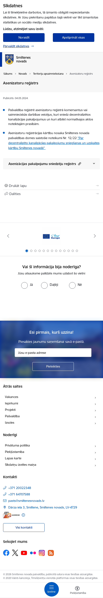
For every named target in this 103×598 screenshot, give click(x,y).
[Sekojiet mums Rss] (51, 553)
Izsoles (9, 423)
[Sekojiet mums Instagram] (42, 553)
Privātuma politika (17, 445)
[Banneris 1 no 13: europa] (51, 236)
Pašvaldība (12, 416)
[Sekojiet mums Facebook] (6, 553)
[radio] (27, 284)
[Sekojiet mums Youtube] (24, 552)
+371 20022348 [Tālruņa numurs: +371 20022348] (19, 488)
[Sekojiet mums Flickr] (33, 552)
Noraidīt (23, 37)
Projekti (10, 410)
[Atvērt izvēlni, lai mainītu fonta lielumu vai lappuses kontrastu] (77, 591)
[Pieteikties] (53, 366)
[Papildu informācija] (23, 515)
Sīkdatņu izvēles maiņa (20, 465)
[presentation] (51, 304)
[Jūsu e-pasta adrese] (53, 352)
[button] (79, 163)
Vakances (11, 397)
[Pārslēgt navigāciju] (51, 589)
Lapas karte (13, 458)
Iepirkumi (11, 403)
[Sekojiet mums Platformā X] (15, 553)
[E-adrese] (11, 515)
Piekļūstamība (14, 452)
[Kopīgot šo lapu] (51, 194)
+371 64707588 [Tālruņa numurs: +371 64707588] (19, 494)
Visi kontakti (24, 527)
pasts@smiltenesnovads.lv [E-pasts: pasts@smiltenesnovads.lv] (26, 501)
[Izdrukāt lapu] (51, 186)
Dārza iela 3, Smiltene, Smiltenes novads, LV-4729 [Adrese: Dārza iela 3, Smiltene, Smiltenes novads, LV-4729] (42, 507)
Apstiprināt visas (73, 37)
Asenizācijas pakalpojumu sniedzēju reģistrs (44, 163)
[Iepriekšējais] (8, 236)
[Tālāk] (95, 236)
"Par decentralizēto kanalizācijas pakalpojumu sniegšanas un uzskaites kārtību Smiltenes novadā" (53, 143)
